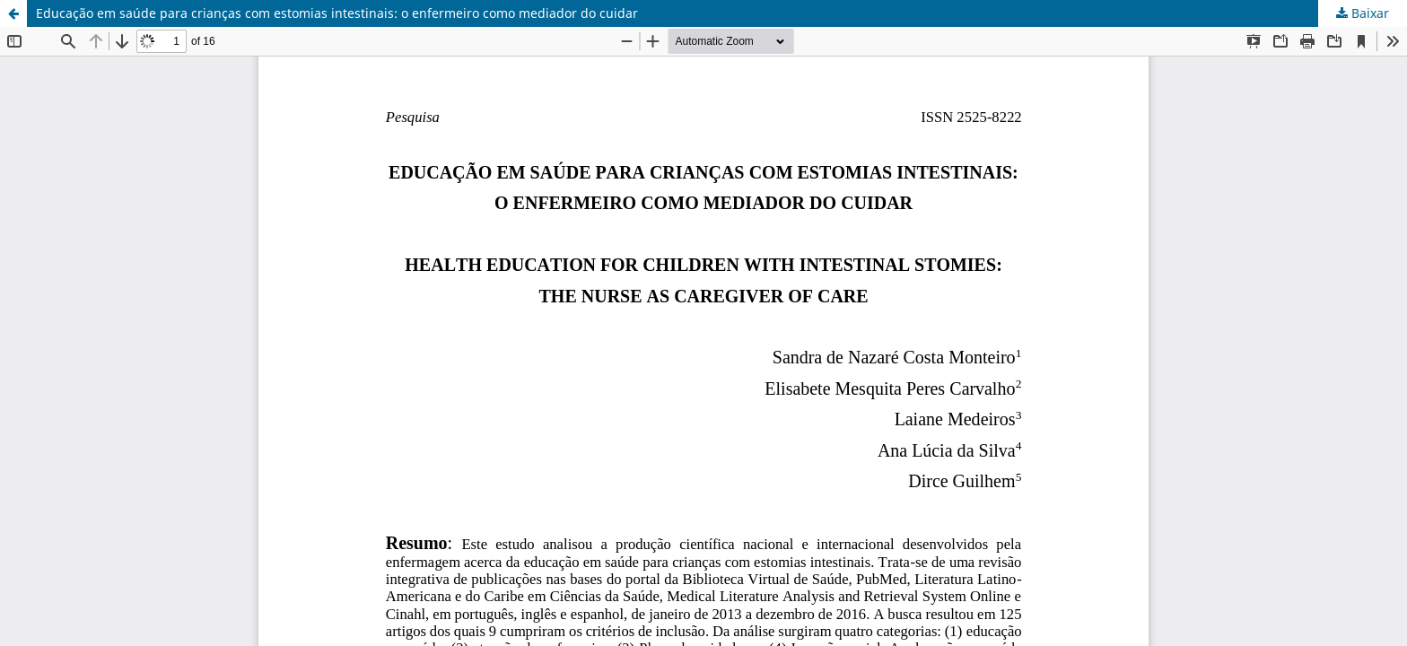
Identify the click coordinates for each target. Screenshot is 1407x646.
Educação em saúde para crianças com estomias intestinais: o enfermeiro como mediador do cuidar (337, 13)
